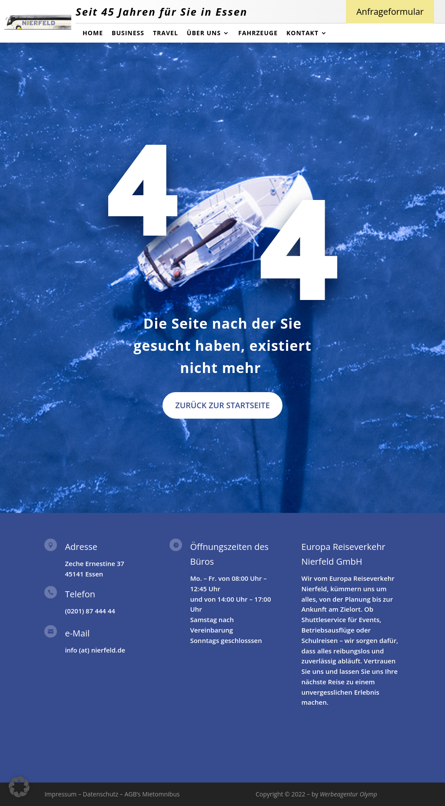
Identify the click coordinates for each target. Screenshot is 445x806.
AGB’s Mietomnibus (151, 794)
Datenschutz (100, 794)
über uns (204, 33)
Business (128, 33)
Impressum (60, 794)
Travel (165, 33)
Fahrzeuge (258, 33)
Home (93, 33)
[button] (19, 787)
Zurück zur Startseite (222, 405)
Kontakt (302, 33)
